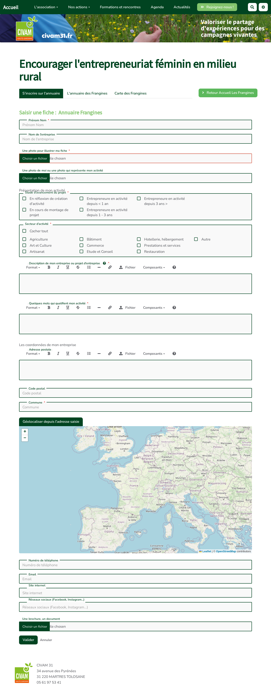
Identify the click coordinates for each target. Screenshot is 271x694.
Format (33, 267)
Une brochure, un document (41, 618)
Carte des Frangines (131, 93)
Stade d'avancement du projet (47, 193)
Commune (37, 402)
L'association (46, 7)
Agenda (157, 7)
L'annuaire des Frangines (87, 93)
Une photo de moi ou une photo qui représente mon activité (62, 170)
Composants (154, 267)
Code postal (37, 388)
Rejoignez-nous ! (217, 7)
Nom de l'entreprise (42, 134)
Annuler (46, 640)
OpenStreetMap (226, 551)
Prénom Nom (39, 120)
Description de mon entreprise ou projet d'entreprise (69, 263)
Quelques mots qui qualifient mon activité (59, 303)
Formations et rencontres (120, 7)
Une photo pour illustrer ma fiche (46, 150)
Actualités (182, 7)
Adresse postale (40, 349)
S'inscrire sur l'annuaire (41, 93)
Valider (28, 639)
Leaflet (205, 551)
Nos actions (79, 7)
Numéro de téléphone (43, 560)
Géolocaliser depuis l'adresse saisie (51, 421)
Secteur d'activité (38, 224)
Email (32, 574)
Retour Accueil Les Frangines (228, 92)
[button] (25, 432)
